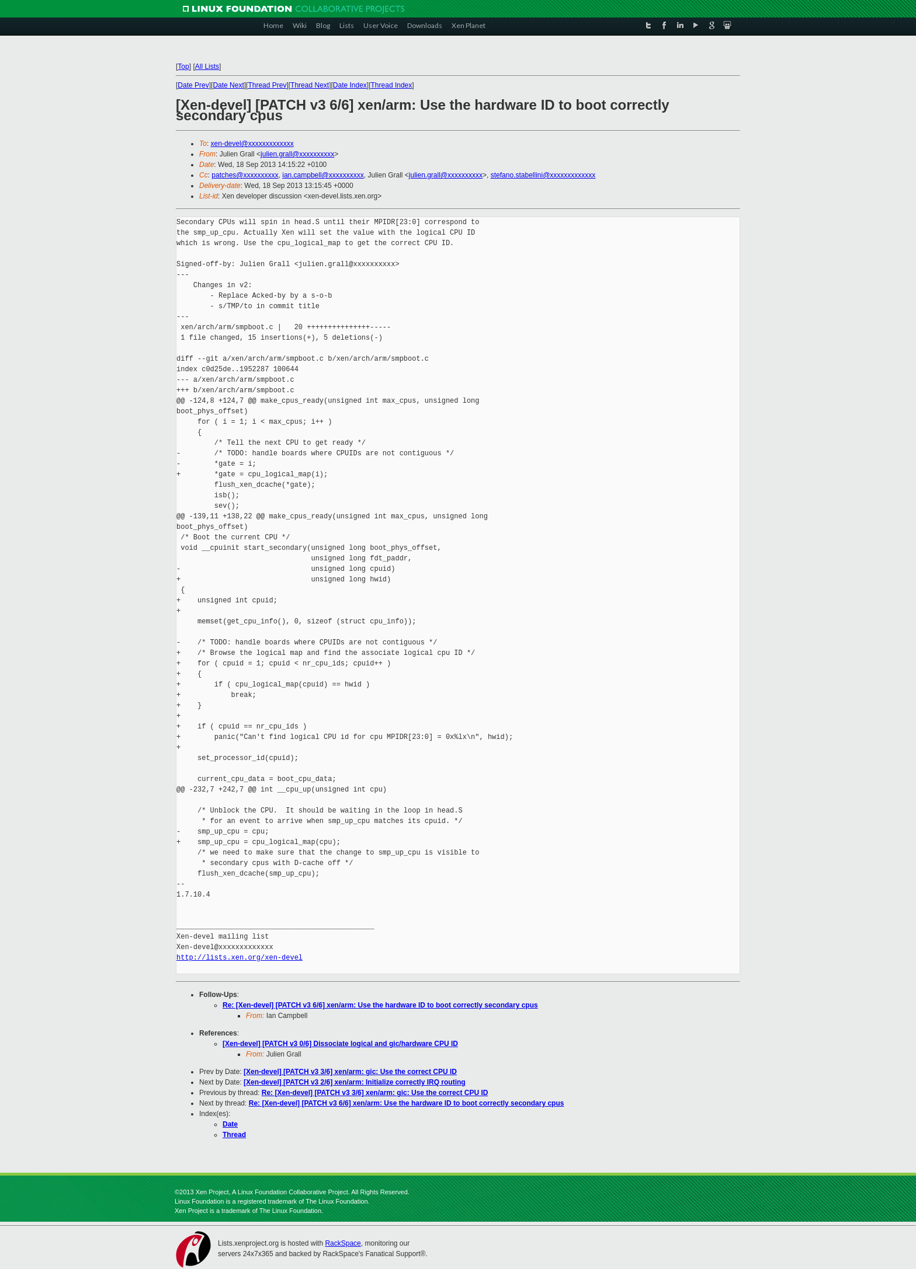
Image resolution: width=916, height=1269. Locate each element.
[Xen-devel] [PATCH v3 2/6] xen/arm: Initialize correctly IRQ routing (355, 1082)
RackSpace (342, 1243)
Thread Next (309, 85)
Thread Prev (267, 85)
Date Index (350, 85)
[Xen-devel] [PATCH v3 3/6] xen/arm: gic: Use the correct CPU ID (350, 1072)
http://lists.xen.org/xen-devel (239, 958)
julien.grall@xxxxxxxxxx (297, 154)
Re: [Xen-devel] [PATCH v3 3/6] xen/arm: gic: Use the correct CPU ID (375, 1093)
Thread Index (391, 85)
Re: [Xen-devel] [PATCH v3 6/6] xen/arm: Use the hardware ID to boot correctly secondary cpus (380, 1005)
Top (183, 66)
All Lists (207, 66)
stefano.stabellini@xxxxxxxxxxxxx (543, 175)
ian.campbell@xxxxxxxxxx (323, 175)
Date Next (228, 85)
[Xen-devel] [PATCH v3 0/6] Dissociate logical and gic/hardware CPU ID (340, 1044)
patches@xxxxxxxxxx (244, 175)
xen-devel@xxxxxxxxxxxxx (252, 144)
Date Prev (193, 85)
